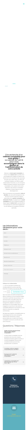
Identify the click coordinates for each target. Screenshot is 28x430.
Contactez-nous (18, 292)
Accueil (6, 86)
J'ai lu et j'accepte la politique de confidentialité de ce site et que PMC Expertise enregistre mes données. (12, 287)
